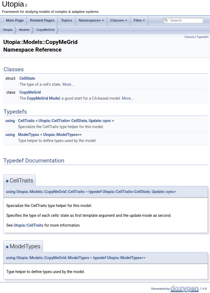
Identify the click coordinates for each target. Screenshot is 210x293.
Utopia (7, 29)
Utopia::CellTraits (53, 121)
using (10, 121)
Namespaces (91, 20)
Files (139, 20)
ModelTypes (28, 134)
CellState (27, 78)
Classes (118, 20)
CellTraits (26, 121)
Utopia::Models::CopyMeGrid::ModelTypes (52, 258)
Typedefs (203, 37)
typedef (95, 192)
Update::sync (100, 121)
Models (24, 29)
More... (68, 84)
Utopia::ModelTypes (60, 134)
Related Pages (42, 20)
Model (54, 98)
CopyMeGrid (45, 29)
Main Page (15, 20)
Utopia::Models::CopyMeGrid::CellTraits (50, 192)
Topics (66, 20)
